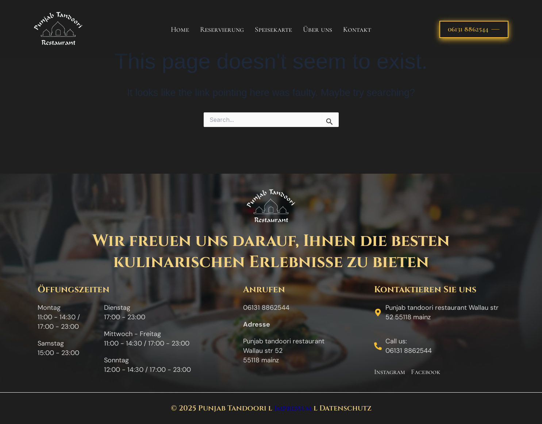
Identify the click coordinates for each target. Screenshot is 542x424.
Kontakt (357, 29)
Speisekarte (273, 29)
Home (180, 29)
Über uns (317, 29)
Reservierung (222, 29)
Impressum (293, 408)
